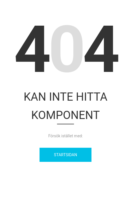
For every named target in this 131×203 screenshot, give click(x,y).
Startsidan (65, 155)
